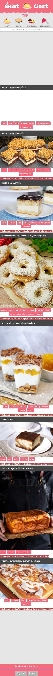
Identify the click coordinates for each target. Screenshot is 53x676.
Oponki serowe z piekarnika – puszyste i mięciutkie (23, 235)
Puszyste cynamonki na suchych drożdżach (20, 561)
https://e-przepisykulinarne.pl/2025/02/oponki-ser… (33, 319)
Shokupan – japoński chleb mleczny (17, 468)
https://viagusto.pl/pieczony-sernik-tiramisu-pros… (33, 464)
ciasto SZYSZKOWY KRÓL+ (13, 87)
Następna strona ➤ (26, 666)
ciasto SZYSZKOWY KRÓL (12, 133)
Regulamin (21, 673)
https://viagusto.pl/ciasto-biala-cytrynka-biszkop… (33, 231)
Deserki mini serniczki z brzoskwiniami (18, 323)
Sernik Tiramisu (8, 419)
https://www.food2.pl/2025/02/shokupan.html (31, 556)
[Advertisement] (26, 58)
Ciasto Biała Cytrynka (11, 183)
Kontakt (32, 673)
